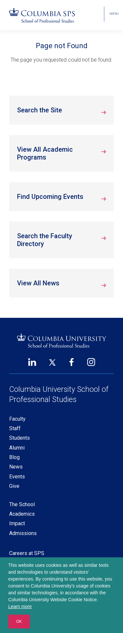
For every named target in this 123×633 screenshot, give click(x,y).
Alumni (17, 448)
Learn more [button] (20, 606)
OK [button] (19, 621)
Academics (22, 514)
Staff (15, 428)
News (16, 467)
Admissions (23, 533)
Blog (14, 457)
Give (14, 486)
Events (17, 476)
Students (19, 438)
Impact (17, 523)
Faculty (17, 419)
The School (22, 504)
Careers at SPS (26, 553)
